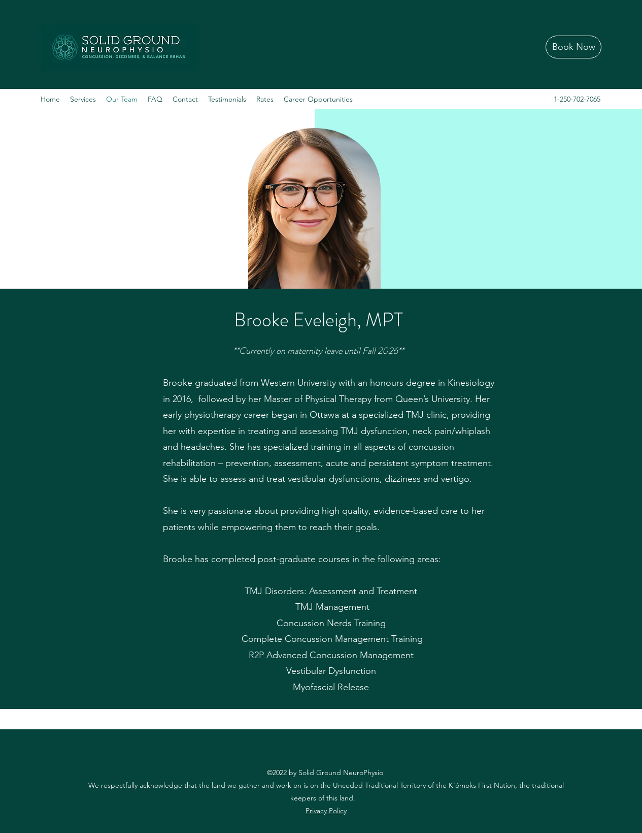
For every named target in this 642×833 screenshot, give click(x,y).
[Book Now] (573, 47)
